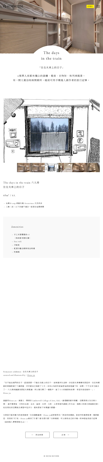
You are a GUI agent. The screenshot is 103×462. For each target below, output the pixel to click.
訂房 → (65, 435)
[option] (51, 130)
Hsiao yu (31, 375)
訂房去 (90, 6)
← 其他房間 (37, 435)
